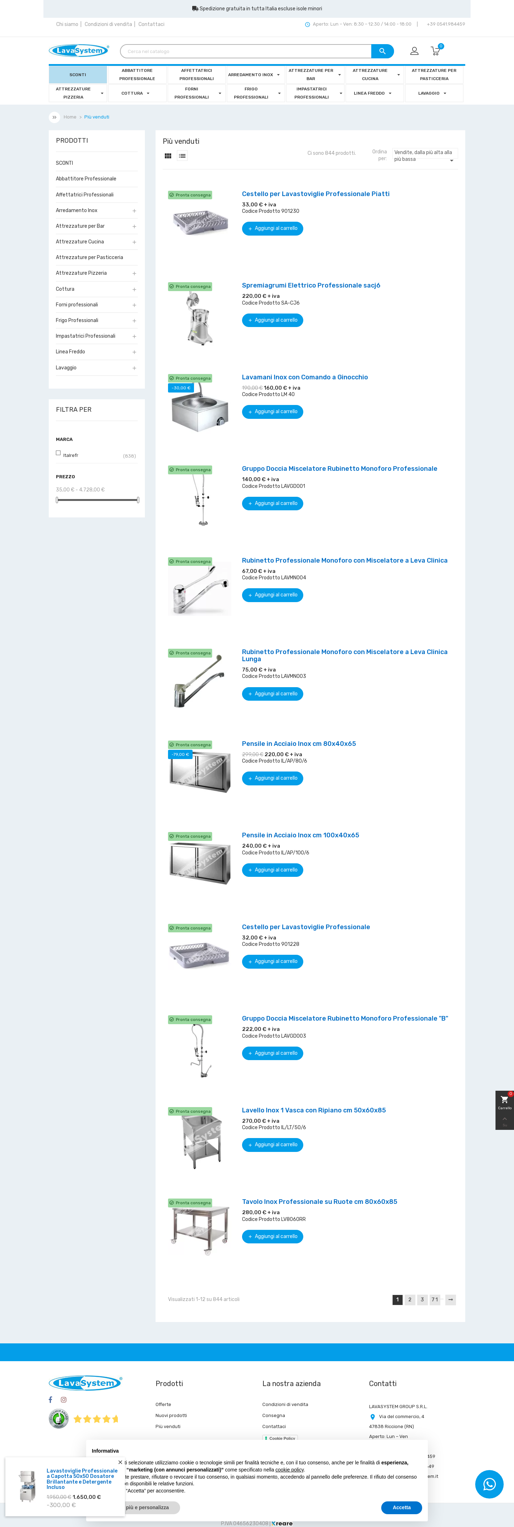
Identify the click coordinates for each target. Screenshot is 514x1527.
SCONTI (64, 163)
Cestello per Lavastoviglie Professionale (306, 927)
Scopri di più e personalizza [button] (136, 1507)
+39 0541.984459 (445, 24)
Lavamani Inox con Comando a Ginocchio (305, 377)
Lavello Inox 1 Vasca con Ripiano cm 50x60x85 (314, 1110)
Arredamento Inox (77, 210)
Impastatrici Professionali (85, 336)
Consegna (273, 1415)
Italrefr (70, 455)
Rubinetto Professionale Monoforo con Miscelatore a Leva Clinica (345, 560)
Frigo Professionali (77, 320)
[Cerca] (257, 51)
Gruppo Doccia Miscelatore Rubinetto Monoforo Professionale (339, 469)
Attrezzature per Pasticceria (89, 257)
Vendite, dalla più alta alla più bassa (425, 154)
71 (435, 1300)
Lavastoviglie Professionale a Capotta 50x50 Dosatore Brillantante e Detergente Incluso (82, 1479)
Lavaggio (66, 368)
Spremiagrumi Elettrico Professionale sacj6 (311, 285)
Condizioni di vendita (108, 24)
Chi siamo (67, 24)
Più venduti (168, 1426)
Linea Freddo (70, 352)
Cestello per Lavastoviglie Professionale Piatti (316, 194)
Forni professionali (77, 305)
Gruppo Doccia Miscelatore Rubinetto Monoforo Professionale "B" (345, 1018)
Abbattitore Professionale (86, 179)
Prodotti (72, 140)
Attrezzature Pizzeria (81, 273)
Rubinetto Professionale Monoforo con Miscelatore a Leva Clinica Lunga (345, 655)
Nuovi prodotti (171, 1415)
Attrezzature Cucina (80, 242)
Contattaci (151, 24)
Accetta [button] (402, 1507)
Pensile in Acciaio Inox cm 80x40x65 (299, 744)
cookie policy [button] (290, 1470)
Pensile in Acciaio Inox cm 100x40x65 (300, 835)
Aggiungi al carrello (273, 228)
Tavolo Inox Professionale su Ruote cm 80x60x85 (319, 1202)
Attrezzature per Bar (80, 226)
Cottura (65, 289)
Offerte (163, 1404)
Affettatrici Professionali (85, 195)
